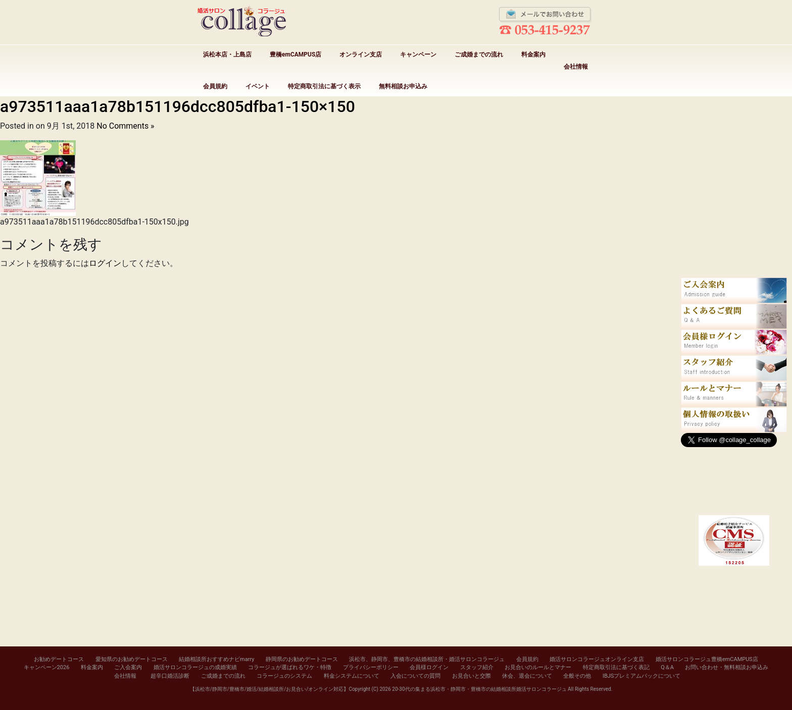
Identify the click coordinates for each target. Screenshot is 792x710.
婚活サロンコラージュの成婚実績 (195, 667)
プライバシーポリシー (371, 667)
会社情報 (576, 66)
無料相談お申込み (403, 86)
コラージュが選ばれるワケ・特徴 (289, 667)
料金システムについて (351, 676)
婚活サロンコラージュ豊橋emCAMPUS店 (707, 659)
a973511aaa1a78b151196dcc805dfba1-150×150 (177, 106)
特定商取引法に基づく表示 (324, 86)
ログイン (105, 263)
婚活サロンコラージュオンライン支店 (597, 659)
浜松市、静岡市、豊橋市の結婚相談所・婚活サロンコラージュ (427, 659)
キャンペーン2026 (47, 667)
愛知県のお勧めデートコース (131, 659)
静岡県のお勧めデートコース (302, 659)
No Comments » (125, 126)
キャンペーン (418, 54)
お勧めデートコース (59, 659)
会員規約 (215, 86)
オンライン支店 (360, 54)
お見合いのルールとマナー (538, 667)
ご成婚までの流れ (479, 54)
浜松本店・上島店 (227, 54)
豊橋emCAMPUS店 (295, 54)
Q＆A (667, 667)
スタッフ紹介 (476, 667)
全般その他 (577, 676)
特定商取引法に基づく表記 (616, 667)
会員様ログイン (429, 667)
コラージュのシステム (284, 676)
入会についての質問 (415, 676)
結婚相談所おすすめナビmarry (216, 659)
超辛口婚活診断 (170, 676)
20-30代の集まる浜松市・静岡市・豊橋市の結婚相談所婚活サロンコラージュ (479, 689)
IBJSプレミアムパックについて (641, 676)
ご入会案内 (128, 667)
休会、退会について (527, 676)
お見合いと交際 (471, 676)
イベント (257, 86)
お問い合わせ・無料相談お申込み (726, 667)
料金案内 (533, 54)
